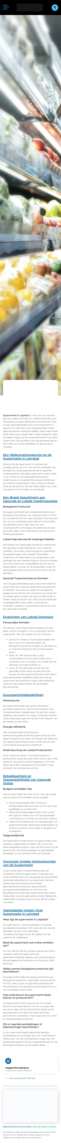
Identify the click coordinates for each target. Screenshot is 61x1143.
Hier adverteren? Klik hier (22, 1078)
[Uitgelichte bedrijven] (8, 1061)
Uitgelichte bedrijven (17, 1067)
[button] (55, 7)
